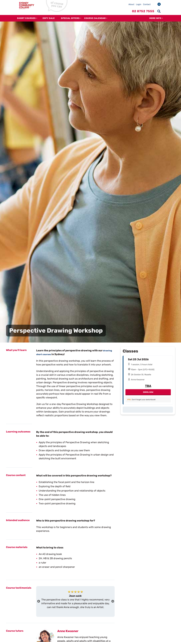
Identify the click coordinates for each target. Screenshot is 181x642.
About (131, 4)
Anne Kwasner (67, 631)
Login (138, 4)
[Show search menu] (159, 11)
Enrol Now (148, 393)
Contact (147, 4)
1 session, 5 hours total (141, 365)
